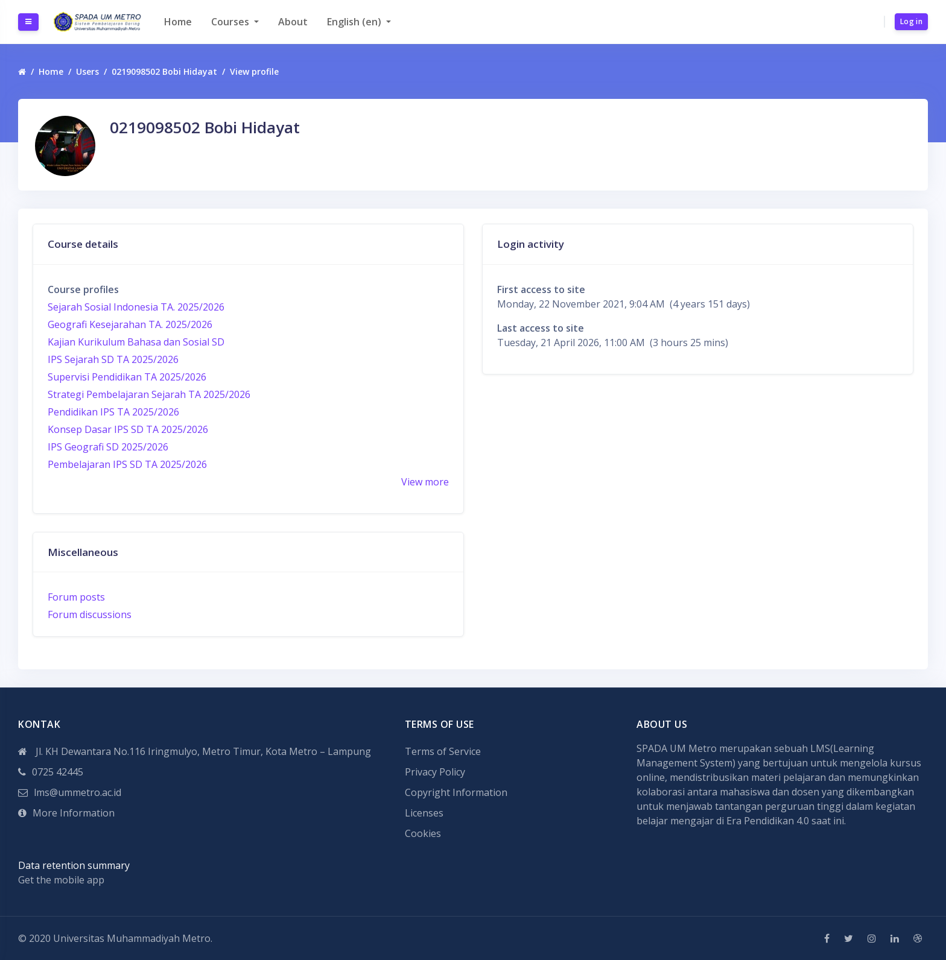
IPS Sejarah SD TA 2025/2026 (113, 359)
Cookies (423, 833)
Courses (231, 21)
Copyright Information (456, 792)
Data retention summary (74, 865)
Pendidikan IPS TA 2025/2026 (113, 411)
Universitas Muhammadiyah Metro (132, 938)
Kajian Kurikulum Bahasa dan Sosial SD (136, 342)
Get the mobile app (61, 879)
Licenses (424, 812)
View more (425, 481)
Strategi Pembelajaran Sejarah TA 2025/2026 (149, 394)
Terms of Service (443, 751)
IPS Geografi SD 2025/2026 (108, 446)
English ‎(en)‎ (355, 21)
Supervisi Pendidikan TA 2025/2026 (127, 377)
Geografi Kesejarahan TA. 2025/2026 (130, 324)
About (293, 21)
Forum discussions (90, 614)
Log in (911, 21)
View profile (254, 71)
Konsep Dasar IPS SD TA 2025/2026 (128, 429)
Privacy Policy (435, 771)
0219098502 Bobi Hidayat (164, 71)
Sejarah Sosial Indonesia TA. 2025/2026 (136, 307)
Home (178, 21)
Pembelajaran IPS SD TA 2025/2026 (127, 464)
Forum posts (76, 597)
